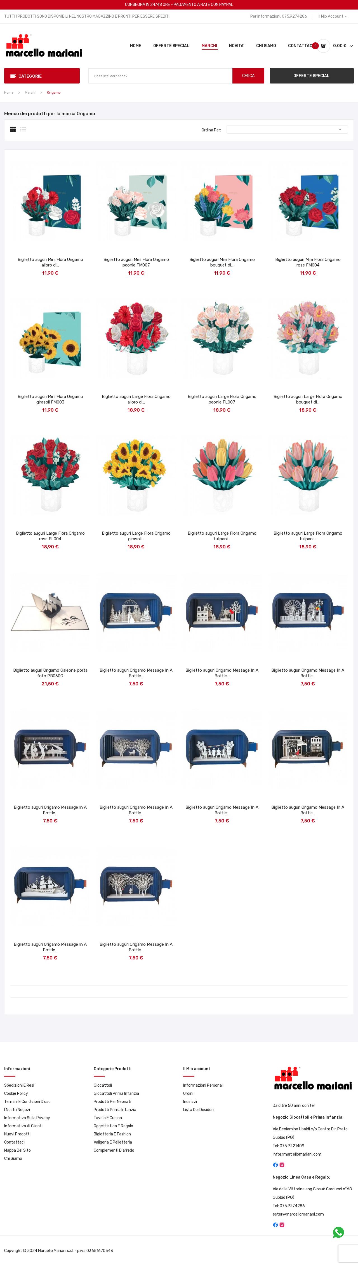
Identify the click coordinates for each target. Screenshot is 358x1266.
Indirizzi (190, 1101)
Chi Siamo (13, 1158)
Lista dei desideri (198, 1109)
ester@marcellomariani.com (298, 1214)
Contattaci (14, 1142)
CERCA (248, 75)
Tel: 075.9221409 (288, 1146)
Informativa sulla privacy (27, 1118)
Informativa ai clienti (23, 1126)
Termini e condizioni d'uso (27, 1101)
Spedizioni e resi (19, 1085)
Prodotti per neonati (112, 1101)
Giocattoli (103, 1085)
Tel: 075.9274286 (289, 1206)
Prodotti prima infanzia (115, 1109)
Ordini (188, 1093)
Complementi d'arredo (114, 1150)
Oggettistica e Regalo (113, 1126)
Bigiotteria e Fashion (112, 1134)
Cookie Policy (16, 1093)
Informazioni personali (203, 1085)
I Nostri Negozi (17, 1109)
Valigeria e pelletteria (113, 1142)
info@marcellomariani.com (297, 1154)
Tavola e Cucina (108, 1118)
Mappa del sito (17, 1150)
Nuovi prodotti (17, 1134)
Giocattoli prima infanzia (116, 1093)
